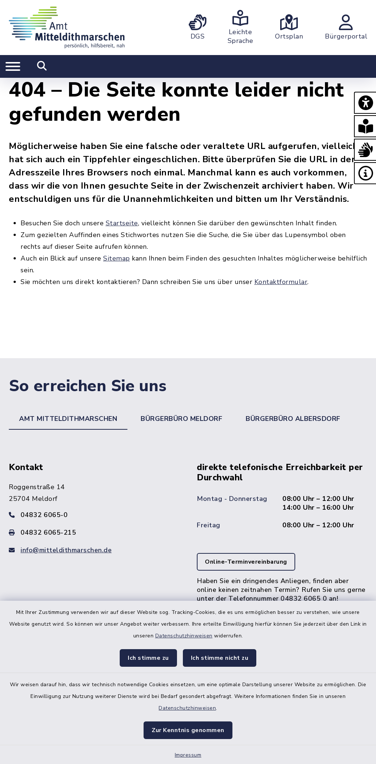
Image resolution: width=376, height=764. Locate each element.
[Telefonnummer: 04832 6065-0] (94, 514)
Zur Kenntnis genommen (188, 730)
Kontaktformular (281, 281)
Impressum (188, 755)
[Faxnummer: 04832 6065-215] (94, 532)
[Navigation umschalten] (13, 66)
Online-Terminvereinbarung (246, 562)
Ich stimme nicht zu (220, 658)
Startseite (122, 223)
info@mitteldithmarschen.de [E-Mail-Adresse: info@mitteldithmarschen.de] (66, 550)
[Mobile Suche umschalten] (42, 66)
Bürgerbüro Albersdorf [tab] (293, 418)
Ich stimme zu (148, 658)
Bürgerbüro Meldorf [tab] (181, 418)
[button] (365, 103)
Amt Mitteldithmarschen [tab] (68, 418)
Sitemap (116, 258)
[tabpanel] (188, 547)
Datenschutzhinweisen (184, 635)
